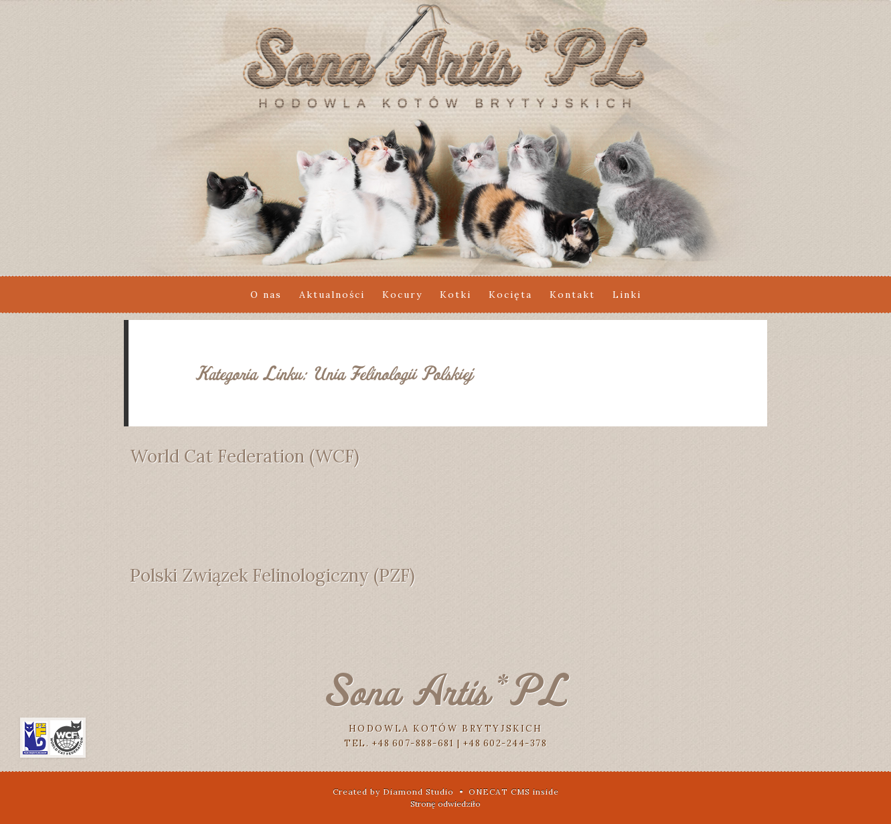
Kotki (455, 295)
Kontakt (572, 295)
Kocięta (510, 295)
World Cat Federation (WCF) (244, 456)
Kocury (402, 295)
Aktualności (332, 295)
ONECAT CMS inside (514, 792)
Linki (627, 295)
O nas (266, 295)
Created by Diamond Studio (393, 792)
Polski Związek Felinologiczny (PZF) (272, 575)
